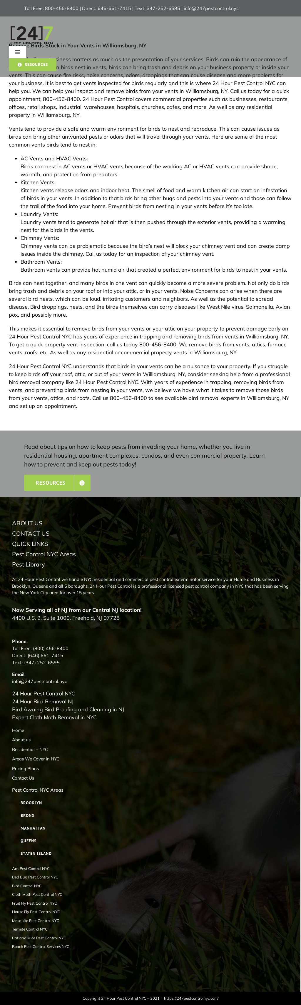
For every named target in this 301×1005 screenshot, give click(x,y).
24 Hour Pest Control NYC (43, 693)
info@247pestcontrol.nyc (211, 8)
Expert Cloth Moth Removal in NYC (54, 717)
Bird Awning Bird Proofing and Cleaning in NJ (68, 709)
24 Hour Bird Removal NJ (42, 701)
